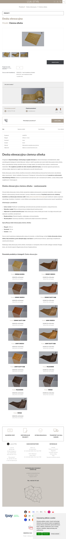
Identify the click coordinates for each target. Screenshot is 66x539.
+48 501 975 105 (11, 111)
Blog (53, 455)
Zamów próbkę (53, 454)
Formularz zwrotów (53, 452)
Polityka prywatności (53, 449)
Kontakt (53, 447)
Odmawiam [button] (46, 533)
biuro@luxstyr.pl (31, 111)
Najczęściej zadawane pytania (53, 457)
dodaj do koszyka (55, 62)
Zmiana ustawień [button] (55, 533)
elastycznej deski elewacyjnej (37, 196)
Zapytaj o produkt (21, 129)
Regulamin (53, 450)
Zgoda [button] (39, 533)
